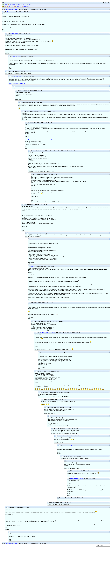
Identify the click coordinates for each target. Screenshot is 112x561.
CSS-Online (11, 4)
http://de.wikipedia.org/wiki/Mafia (17, 83)
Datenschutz (25, 6)
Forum (4, 4)
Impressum (17, 6)
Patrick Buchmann (11, 12)
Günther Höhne (14, 33)
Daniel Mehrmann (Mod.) (68, 445)
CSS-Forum (15, 9)
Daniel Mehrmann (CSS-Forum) (47, 332)
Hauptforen (8, 9)
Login (29, 4)
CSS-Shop (10, 6)
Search (23, 4)
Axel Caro (33, 266)
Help (18, 4)
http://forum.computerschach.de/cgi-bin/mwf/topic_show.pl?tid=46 (43, 139)
